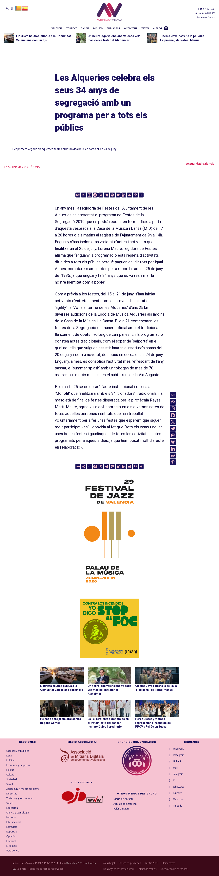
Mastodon (178, 799)
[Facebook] (95, 195)
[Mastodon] (112, 195)
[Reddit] (129, 195)
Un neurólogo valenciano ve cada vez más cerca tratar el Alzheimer (109, 689)
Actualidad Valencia (200, 163)
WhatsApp (178, 786)
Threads (177, 805)
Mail (175, 767)
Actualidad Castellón (125, 804)
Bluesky (177, 793)
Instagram (178, 755)
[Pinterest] (135, 195)
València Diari (121, 809)
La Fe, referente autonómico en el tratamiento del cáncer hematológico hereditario (108, 722)
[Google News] (77, 195)
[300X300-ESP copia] (109, 628)
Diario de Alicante (123, 799)
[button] (7, 8)
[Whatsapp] (83, 195)
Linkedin (177, 761)
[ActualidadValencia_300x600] (109, 530)
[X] (100, 195)
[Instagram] (89, 195)
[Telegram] (106, 195)
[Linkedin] (123, 195)
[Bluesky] (118, 195)
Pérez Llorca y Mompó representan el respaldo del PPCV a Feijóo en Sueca (153, 722)
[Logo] (109, 12)
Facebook (178, 748)
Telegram (178, 774)
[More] (141, 195)
